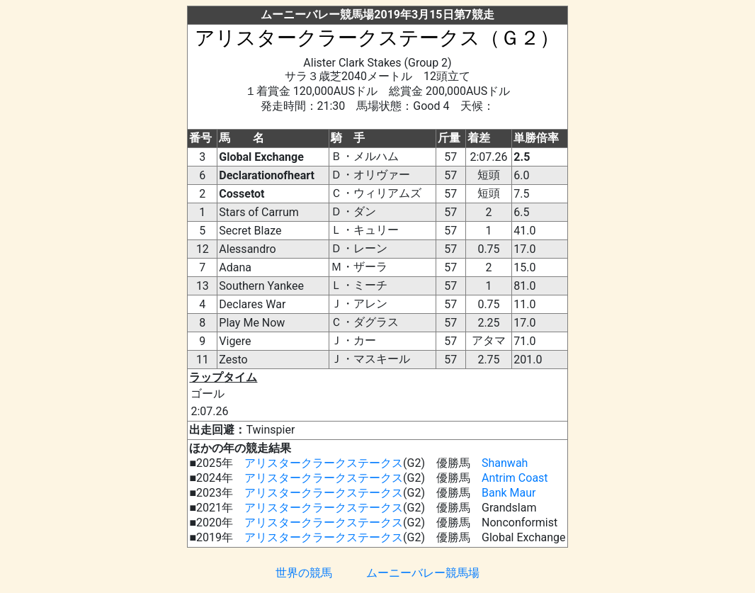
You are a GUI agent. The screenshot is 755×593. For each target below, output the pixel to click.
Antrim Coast (515, 478)
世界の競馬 (304, 573)
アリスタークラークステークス (323, 463)
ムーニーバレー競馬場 (422, 573)
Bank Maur (509, 492)
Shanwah (505, 463)
